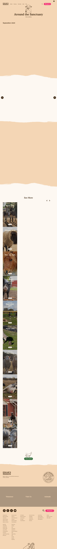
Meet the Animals (5, 516)
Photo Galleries (40, 519)
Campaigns (30, 516)
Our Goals (21, 519)
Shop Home (13, 524)
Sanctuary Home (14, 515)
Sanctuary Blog (40, 516)
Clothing (13, 525)
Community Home (31, 515)
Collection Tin (31, 519)
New (12, 535)
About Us (13, 516)
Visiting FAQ (4, 525)
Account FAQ (5, 529)
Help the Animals (5, 519)
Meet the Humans (23, 516)
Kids (12, 527)
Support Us (49, 510)
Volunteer (13, 519)
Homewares (13, 529)
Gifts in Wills (48, 517)
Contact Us (4, 532)
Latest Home (40, 515)
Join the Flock (22, 517)
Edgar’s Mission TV (40, 517)
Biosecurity (4, 535)
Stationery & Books (14, 531)
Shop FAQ (4, 524)
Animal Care (4, 517)
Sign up (22, 481)
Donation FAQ (5, 527)
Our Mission (22, 515)
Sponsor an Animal (49, 516)
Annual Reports (22, 520)
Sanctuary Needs (14, 520)
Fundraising (31, 517)
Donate (48, 515)
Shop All (13, 538)
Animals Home (5, 515)
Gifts (12, 532)
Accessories (13, 528)
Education (30, 520)
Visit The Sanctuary (14, 517)
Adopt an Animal (5, 520)
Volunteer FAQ (5, 528)
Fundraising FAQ (5, 531)
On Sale (13, 536)
